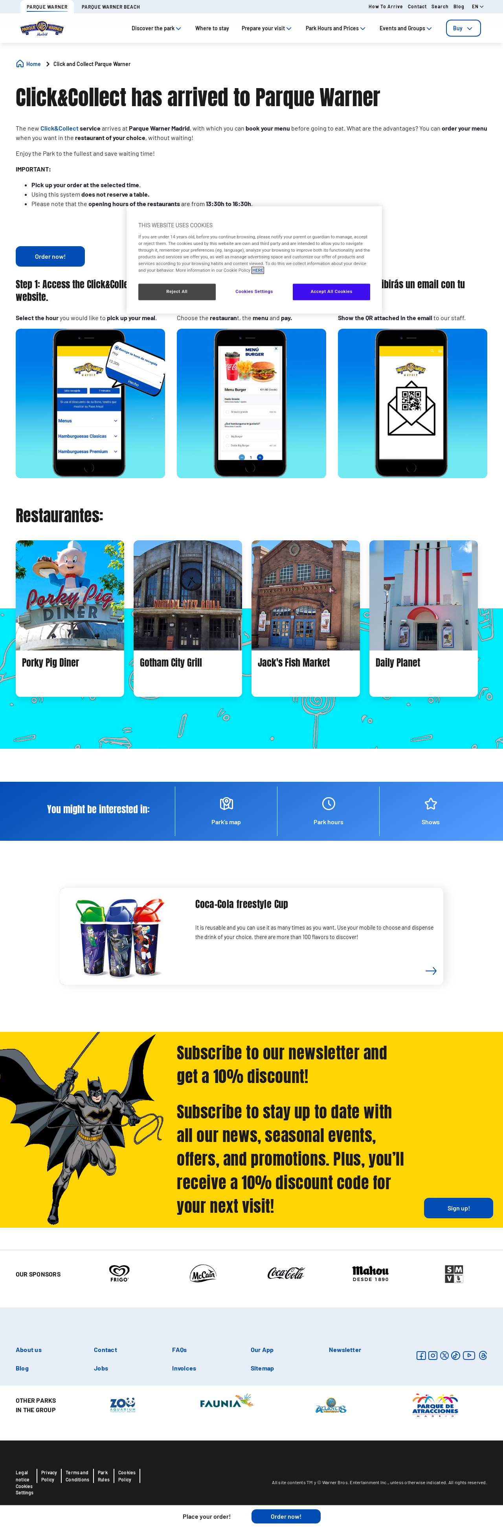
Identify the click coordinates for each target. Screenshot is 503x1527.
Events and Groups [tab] (406, 28)
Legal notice (22, 1476)
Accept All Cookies (331, 292)
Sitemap (262, 1368)
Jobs (101, 1368)
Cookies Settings (24, 1489)
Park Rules (104, 1476)
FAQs (179, 1349)
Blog (458, 6)
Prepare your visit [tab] (267, 28)
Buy (463, 28)
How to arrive (386, 6)
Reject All (176, 292)
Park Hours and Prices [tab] (336, 28)
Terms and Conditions (77, 1476)
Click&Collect (59, 128)
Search (440, 6)
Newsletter (345, 1349)
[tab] (463, 28)
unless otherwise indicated (418, 1482)
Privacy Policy (49, 1476)
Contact (417, 6)
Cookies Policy (127, 1476)
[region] (254, 260)
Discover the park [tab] (157, 28)
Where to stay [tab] (212, 28)
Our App (262, 1349)
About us (29, 1349)
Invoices (184, 1368)
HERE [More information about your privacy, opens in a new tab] (257, 270)
